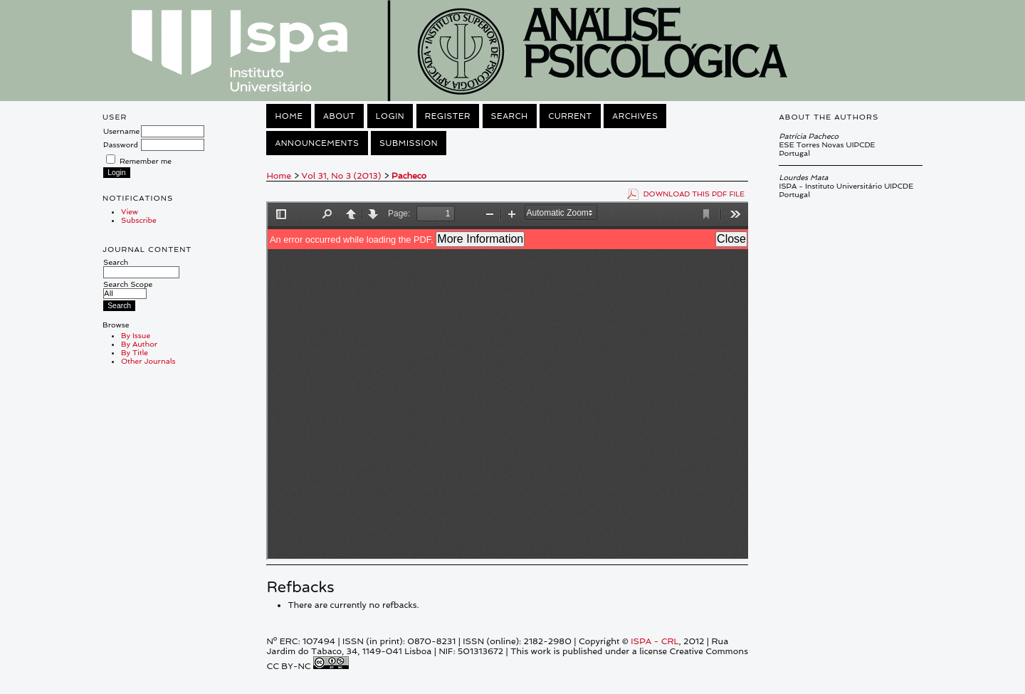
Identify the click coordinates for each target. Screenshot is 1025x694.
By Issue (135, 335)
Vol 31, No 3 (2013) (342, 176)
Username (121, 131)
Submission (408, 143)
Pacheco (408, 176)
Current (570, 116)
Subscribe (139, 220)
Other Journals (148, 361)
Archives (635, 116)
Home (289, 116)
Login (390, 116)
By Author (139, 344)
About (339, 116)
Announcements (317, 143)
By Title (134, 352)
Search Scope (127, 289)
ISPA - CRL (654, 641)
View (129, 211)
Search (141, 267)
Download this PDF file (694, 193)
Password (120, 144)
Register (448, 116)
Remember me (146, 161)
